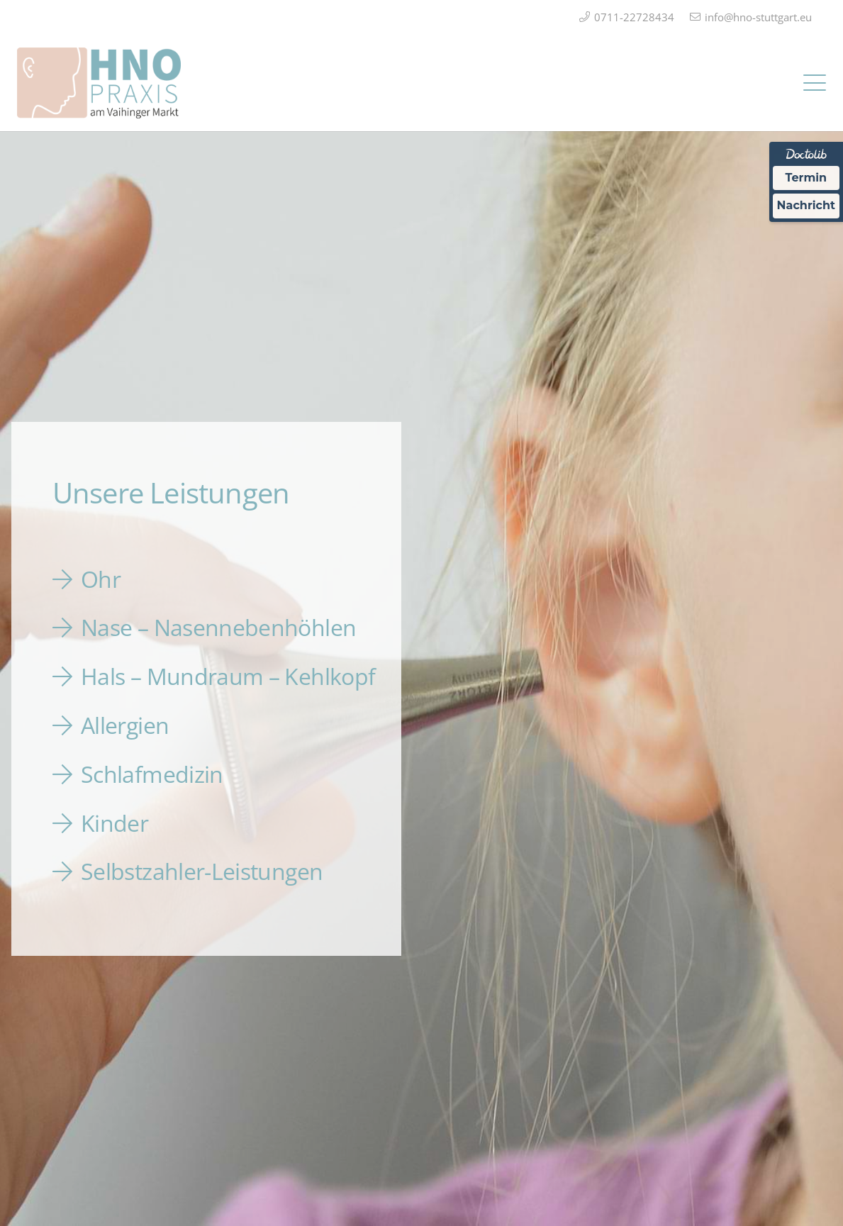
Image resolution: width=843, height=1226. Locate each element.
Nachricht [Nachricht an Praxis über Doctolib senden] (806, 205)
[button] (814, 83)
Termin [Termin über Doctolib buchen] (806, 177)
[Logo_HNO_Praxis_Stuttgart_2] (99, 83)
